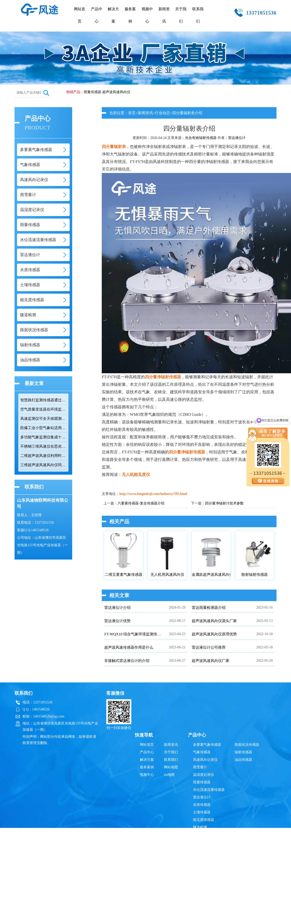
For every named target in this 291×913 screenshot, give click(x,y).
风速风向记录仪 (205, 760)
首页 (132, 113)
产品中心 (96, 15)
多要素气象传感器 (207, 745)
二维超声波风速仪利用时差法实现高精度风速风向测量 (43, 456)
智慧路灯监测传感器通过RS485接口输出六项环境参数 (43, 400)
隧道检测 (200, 827)
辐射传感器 (243, 752)
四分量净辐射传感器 (163, 377)
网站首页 (79, 15)
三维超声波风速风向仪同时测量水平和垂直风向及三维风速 (43, 465)
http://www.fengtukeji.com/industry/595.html (153, 494)
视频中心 (147, 15)
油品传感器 (243, 760)
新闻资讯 (164, 15)
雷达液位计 (237, 138)
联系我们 (198, 15)
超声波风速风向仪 (116, 92)
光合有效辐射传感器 (201, 138)
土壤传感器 (202, 812)
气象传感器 (202, 752)
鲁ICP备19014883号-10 (224, 845)
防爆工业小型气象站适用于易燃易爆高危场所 (43, 428)
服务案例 (130, 15)
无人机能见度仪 (136, 474)
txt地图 (169, 775)
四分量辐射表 (114, 146)
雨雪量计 (200, 767)
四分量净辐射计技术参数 (224, 503)
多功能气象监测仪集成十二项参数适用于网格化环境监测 (43, 437)
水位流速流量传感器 (209, 790)
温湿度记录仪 (203, 775)
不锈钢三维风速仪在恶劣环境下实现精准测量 (43, 446)
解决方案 (113, 15)
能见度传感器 (203, 820)
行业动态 (162, 113)
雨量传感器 (92, 92)
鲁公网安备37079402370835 (170, 845)
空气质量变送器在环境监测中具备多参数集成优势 (43, 409)
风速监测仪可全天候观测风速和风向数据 (43, 419)
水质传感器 (202, 805)
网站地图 (171, 767)
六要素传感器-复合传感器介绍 (141, 503)
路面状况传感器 (247, 745)
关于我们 (180, 15)
